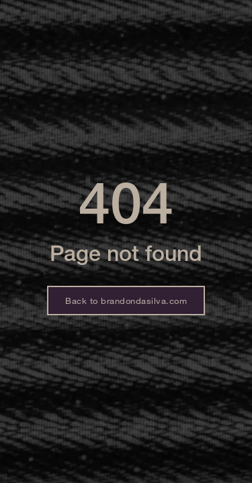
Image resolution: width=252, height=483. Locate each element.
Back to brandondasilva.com (126, 300)
